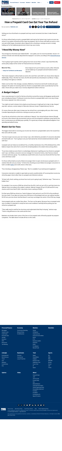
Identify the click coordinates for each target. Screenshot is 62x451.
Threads (36, 27)
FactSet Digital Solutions (14, 443)
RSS (35, 437)
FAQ (34, 413)
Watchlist (34, 2)
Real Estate (20, 384)
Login (51, 2)
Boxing (49, 394)
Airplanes (4, 394)
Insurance (4, 370)
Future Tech (35, 395)
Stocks (34, 362)
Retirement (4, 374)
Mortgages (4, 362)
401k (3, 372)
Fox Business (5, 2)
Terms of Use (36, 410)
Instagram (24, 437)
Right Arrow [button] (59, 11)
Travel (3, 390)
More (39, 2)
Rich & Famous (5, 388)
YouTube (27, 437)
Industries (35, 374)
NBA (49, 388)
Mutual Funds (36, 379)
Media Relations (36, 415)
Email (44, 27)
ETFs (34, 370)
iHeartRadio (44, 437)
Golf (49, 397)
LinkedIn (32, 437)
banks (12, 196)
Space (34, 399)
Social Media (36, 388)
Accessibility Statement (38, 420)
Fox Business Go (36, 426)
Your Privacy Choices (28, 440)
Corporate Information (38, 417)
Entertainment (5, 387)
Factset (44, 442)
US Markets (35, 363)
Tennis (49, 399)
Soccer (49, 395)
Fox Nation (35, 424)
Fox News (35, 422)
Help (36, 440)
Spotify (41, 437)
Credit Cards (4, 365)
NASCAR (50, 392)
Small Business (20, 365)
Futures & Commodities (38, 367)
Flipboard (30, 437)
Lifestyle (4, 384)
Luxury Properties (21, 390)
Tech (34, 384)
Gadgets (35, 390)
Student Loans (5, 363)
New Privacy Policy (18, 440)
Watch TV (57, 2)
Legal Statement (22, 443)
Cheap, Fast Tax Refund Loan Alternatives (12, 102)
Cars (3, 392)
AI (33, 397)
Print (41, 27)
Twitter (33, 27)
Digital (34, 387)
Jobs (34, 408)
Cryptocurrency (36, 365)
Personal (19, 387)
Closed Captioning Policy (38, 419)
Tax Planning (5, 376)
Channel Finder (36, 406)
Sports (50, 384)
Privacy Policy (36, 412)
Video (19, 404)
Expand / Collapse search (48, 2)
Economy (22, 2)
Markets (28, 2)
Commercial (20, 388)
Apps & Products (36, 427)
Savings (3, 369)
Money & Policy (20, 363)
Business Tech (36, 392)
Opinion (4, 404)
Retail (34, 376)
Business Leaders (37, 372)
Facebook (30, 27)
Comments (38, 27)
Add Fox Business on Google (53, 26)
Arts (3, 397)
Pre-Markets (36, 377)
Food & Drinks (5, 395)
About (34, 404)
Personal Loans (5, 367)
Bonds (34, 369)
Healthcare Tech (36, 394)
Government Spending (22, 362)
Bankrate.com (14, 26)
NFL (49, 387)
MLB (49, 390)
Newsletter (38, 437)
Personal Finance (14, 2)
